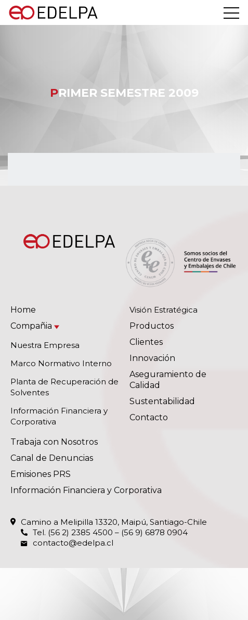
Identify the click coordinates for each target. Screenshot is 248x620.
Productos (151, 326)
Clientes (146, 342)
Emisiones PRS (40, 474)
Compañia (31, 326)
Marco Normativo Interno (61, 363)
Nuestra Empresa (45, 345)
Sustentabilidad (162, 401)
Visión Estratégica (163, 310)
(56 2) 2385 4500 (80, 532)
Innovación (152, 358)
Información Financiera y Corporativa (86, 490)
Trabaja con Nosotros (54, 442)
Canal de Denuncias (51, 458)
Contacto (148, 417)
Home (23, 310)
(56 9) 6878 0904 (154, 532)
